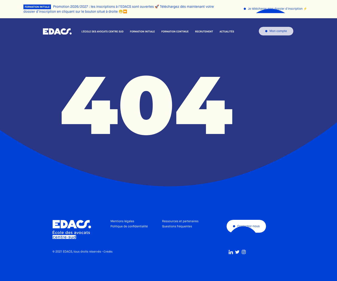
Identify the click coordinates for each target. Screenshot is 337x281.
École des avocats (57, 31)
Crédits (107, 261)
